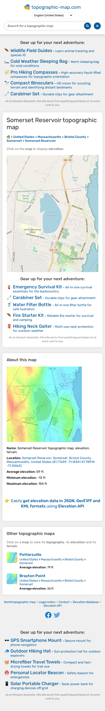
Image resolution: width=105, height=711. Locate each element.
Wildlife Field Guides (31, 50)
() (51, 462)
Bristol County (74, 559)
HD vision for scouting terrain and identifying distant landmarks (50, 85)
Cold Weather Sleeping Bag (39, 61)
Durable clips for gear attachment (68, 94)
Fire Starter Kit (28, 315)
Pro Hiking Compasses (34, 72)
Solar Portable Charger (34, 683)
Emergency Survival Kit (37, 286)
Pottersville (30, 554)
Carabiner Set (25, 93)
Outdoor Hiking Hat (30, 651)
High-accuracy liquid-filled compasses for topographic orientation (55, 75)
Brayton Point (32, 575)
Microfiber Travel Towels (35, 662)
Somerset (26, 563)
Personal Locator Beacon (37, 672)
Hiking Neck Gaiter (32, 326)
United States (28, 559)
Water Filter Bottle (32, 304)
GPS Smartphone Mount (36, 640)
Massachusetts (51, 559)
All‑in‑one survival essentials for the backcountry (52, 289)
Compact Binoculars (31, 82)
